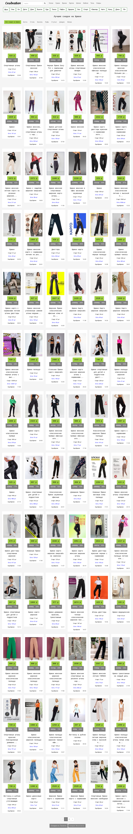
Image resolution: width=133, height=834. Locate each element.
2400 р (55, 360)
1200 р (33, 786)
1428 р (77, 298)
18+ (124, 9)
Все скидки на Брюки (13, 22)
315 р (12, 56)
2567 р (99, 664)
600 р (55, 421)
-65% (34, 60)
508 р (77, 117)
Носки (51, 3)
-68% (56, 60)
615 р (121, 482)
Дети (25, 9)
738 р (12, 786)
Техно (54, 9)
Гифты (62, 9)
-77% (12, 487)
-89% (33, 183)
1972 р (12, 178)
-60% (99, 121)
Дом (32, 9)
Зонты (24, 22)
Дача (117, 9)
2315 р (77, 240)
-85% (77, 244)
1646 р (121, 298)
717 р (121, 360)
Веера (69, 22)
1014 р (99, 541)
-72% (99, 60)
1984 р (33, 240)
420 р (55, 240)
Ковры (98, 3)
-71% (34, 364)
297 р (77, 725)
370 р (99, 178)
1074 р (77, 602)
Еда (47, 9)
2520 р (55, 786)
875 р (99, 240)
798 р (121, 56)
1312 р (99, 117)
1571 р (33, 178)
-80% (56, 183)
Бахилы (39, 22)
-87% (121, 183)
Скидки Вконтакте (77, 825)
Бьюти (39, 9)
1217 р (121, 541)
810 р (121, 178)
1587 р (121, 421)
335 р (55, 56)
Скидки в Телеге (58, 825)
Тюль (92, 3)
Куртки (71, 3)
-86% (99, 487)
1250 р (55, 725)
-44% (77, 729)
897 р (34, 482)
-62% (12, 425)
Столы (31, 22)
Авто (103, 9)
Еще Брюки (12, 75)
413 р (55, 117)
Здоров (71, 9)
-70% (99, 729)
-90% (77, 183)
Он (19, 9)
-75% (34, 487)
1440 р (55, 178)
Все (6, 9)
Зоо (78, 9)
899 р (55, 482)
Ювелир (94, 9)
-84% (34, 121)
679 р (12, 541)
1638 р (55, 541)
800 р (34, 541)
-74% (12, 244)
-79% (12, 121)
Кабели (85, 3)
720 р (12, 725)
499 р (34, 56)
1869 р (33, 602)
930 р (12, 360)
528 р (77, 56)
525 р (12, 482)
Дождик (61, 22)
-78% (99, 364)
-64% (77, 487)
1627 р (55, 298)
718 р (99, 786)
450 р (77, 482)
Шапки (78, 3)
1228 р (77, 178)
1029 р (12, 117)
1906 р (33, 725)
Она (12, 9)
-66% (77, 60)
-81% (11, 183)
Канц (110, 9)
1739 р (121, 117)
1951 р (77, 541)
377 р (55, 602)
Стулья (54, 22)
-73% (56, 244)
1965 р (121, 240)
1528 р (99, 298)
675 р (12, 240)
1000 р (33, 360)
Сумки (58, 3)
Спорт (85, 9)
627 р (34, 298)
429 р (99, 602)
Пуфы (46, 22)
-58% (121, 668)
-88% (99, 303)
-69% (77, 668)
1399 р (121, 725)
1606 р (12, 421)
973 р (99, 421)
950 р (99, 56)
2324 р (33, 421)
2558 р (12, 298)
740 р (99, 360)
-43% (11, 60)
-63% (34, 244)
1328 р (99, 725)
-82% (77, 121)
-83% (77, 425)
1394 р (99, 482)
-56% (121, 244)
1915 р (77, 360)
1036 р (77, 664)
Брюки (64, 3)
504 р (34, 117)
